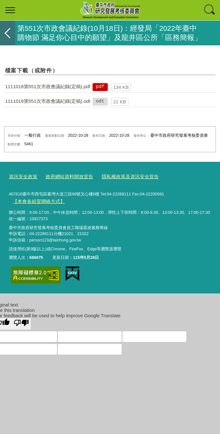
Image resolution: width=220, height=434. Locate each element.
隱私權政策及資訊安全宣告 (116, 176)
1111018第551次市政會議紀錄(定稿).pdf (47, 86)
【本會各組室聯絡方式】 (35, 200)
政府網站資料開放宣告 (62, 176)
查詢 (210, 10)
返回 (7, 33)
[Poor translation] (21, 321)
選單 (10, 10)
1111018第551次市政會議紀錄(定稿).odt (47, 101)
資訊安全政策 (21, 176)
